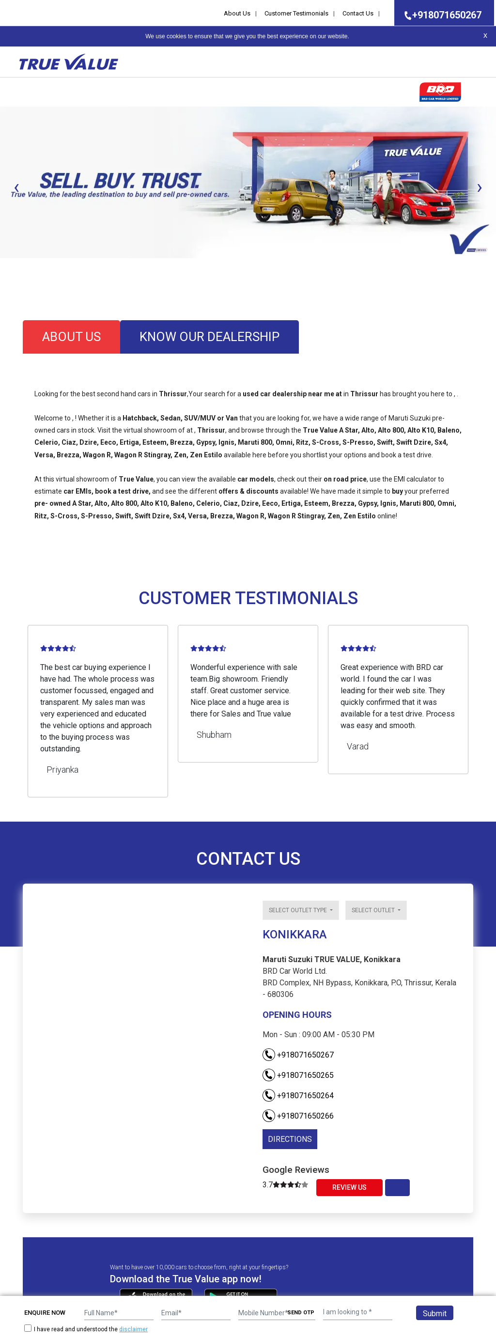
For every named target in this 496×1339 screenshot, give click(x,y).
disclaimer (133, 1329)
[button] (3, 266)
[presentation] (16, 187)
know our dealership (209, 336)
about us (71, 336)
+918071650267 (439, 15)
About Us (237, 13)
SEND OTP (300, 1312)
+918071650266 (298, 1116)
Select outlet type (298, 910)
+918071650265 (298, 1075)
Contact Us (357, 13)
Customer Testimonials (296, 13)
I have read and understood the (86, 1329)
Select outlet (374, 910)
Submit (435, 1313)
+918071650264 (298, 1095)
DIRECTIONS (290, 1139)
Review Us (349, 1187)
